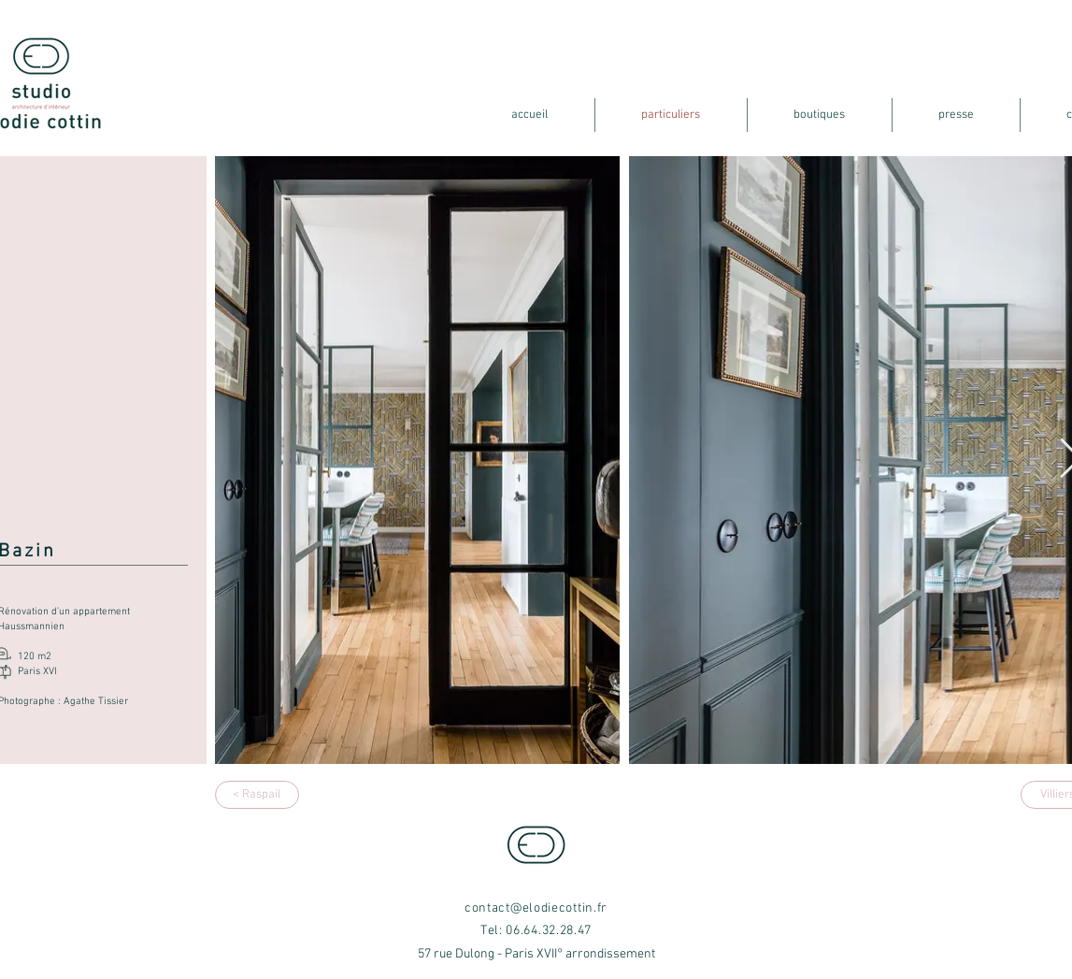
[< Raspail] (257, 795)
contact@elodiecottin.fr (536, 908)
